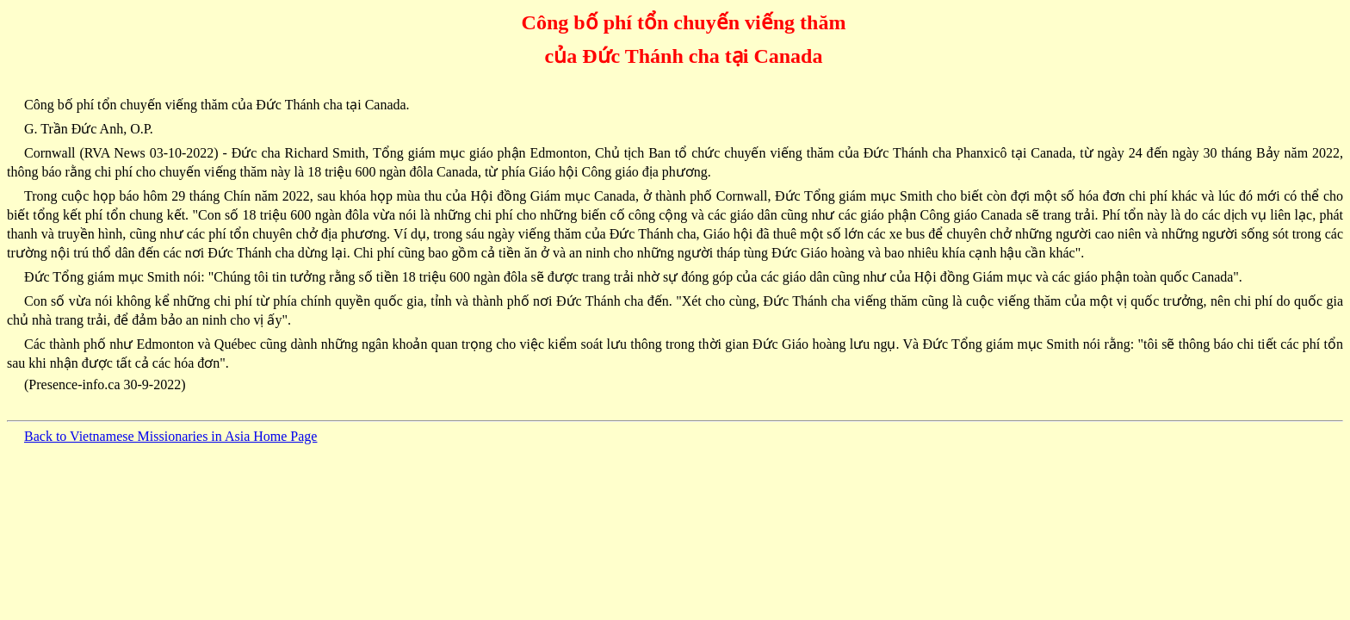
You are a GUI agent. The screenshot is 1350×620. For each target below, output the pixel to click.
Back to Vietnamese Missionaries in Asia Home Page (170, 436)
